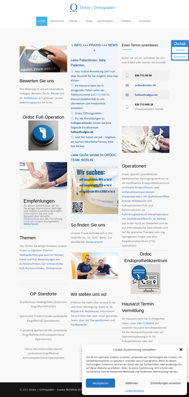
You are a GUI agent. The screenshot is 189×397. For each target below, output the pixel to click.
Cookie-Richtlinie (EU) (70, 389)
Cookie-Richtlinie (134, 391)
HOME (42, 21)
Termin (180, 50)
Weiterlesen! (31, 224)
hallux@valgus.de (82, 132)
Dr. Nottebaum (29, 98)
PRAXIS (73, 21)
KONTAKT (145, 21)
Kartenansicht (94, 242)
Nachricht (180, 57)
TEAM (88, 21)
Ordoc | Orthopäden (42, 389)
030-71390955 (145, 323)
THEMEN (126, 21)
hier (89, 316)
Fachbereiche (79, 324)
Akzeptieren (100, 383)
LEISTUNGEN (105, 21)
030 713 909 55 (100, 94)
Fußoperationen (81, 123)
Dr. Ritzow (53, 93)
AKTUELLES (57, 21)
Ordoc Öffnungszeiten (88, 113)
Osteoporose (54, 268)
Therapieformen (99, 320)
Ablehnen (131, 383)
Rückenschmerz (35, 268)
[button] (181, 350)
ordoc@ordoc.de (145, 85)
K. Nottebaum (90, 311)
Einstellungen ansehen (165, 383)
